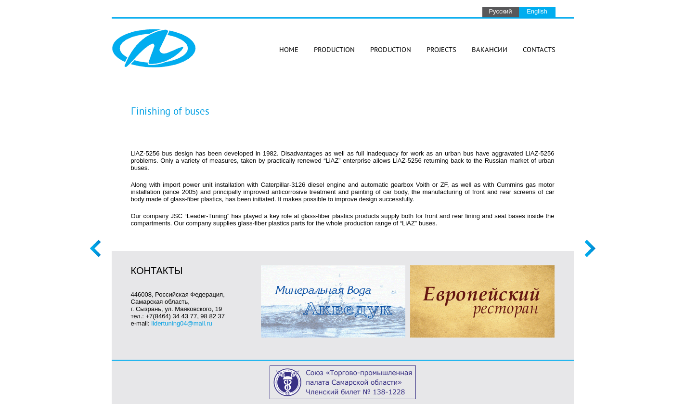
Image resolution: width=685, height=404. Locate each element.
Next (590, 248)
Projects (441, 50)
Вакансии (489, 50)
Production (334, 50)
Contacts (539, 50)
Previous (96, 248)
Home (288, 50)
